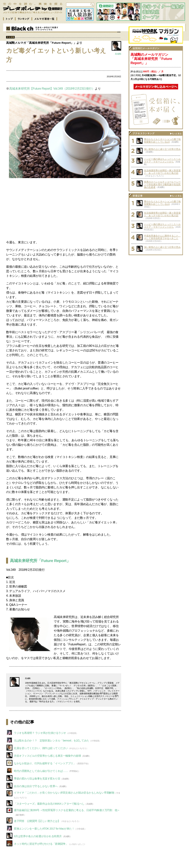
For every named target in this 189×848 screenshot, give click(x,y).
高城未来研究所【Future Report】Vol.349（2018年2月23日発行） (52, 88)
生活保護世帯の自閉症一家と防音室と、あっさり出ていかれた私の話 (162, 171)
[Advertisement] (63, 209)
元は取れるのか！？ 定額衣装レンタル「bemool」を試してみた (51, 740)
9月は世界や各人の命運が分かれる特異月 (38, 836)
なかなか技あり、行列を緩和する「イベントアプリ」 (45, 763)
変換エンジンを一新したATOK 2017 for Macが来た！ (44, 828)
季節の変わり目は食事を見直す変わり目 (37, 778)
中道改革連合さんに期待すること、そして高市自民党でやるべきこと (162, 237)
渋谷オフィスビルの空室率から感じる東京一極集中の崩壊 (47, 755)
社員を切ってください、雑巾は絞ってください (41, 748)
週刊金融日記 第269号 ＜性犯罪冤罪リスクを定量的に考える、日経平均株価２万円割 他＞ (67, 810)
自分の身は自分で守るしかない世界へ (36, 786)
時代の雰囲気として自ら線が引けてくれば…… (41, 770)
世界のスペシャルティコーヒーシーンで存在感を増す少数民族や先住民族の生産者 (162, 185)
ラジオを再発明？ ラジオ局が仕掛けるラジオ (40, 732)
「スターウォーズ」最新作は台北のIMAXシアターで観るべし (49, 803)
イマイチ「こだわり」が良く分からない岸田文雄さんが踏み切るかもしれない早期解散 (64, 792)
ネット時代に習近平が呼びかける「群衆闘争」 (41, 843)
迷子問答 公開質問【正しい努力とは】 (37, 821)
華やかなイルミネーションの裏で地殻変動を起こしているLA (162, 140)
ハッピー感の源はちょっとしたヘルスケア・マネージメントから (162, 160)
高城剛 (118, 54)
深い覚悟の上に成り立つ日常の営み (162, 149)
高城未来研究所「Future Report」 (40, 560)
